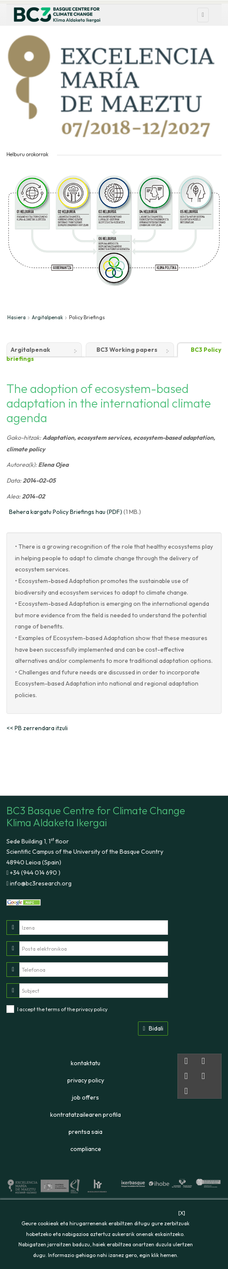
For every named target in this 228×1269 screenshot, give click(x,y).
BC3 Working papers (126, 350)
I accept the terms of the (62, 1009)
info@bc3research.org (40, 883)
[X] (181, 1213)
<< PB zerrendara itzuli (37, 728)
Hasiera (16, 317)
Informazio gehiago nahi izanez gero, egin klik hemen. (113, 1255)
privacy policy (92, 1009)
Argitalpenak (47, 317)
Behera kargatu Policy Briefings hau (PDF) (65, 512)
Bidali (153, 1028)
